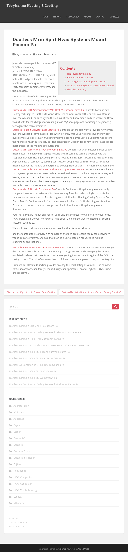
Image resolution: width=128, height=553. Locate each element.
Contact (101, 17)
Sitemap (13, 519)
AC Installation (21, 406)
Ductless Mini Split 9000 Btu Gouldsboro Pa (32, 372)
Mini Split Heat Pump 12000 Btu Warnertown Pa (38, 248)
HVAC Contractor (23, 484)
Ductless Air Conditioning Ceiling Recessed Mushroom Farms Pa (43, 385)
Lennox (18, 497)
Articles (114, 17)
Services (57, 17)
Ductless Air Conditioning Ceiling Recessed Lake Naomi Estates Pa (45, 333)
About (87, 17)
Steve (39, 54)
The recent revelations (79, 74)
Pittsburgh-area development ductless (87, 82)
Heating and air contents (80, 78)
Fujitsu (17, 464)
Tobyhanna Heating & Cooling (32, 6)
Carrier (17, 432)
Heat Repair (20, 471)
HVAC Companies (23, 477)
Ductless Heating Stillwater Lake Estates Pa (35, 130)
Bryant (17, 425)
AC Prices (19, 413)
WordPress (83, 549)
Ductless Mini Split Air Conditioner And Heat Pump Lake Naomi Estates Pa (49, 346)
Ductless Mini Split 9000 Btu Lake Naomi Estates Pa (37, 359)
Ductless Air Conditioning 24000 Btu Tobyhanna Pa (36, 365)
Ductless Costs (22, 451)
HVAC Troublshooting (25, 490)
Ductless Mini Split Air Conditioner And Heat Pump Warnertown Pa (48, 170)
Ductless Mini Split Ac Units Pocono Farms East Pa (39, 150)
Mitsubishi (19, 503)
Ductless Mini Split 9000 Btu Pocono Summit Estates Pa (39, 352)
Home (45, 17)
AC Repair (19, 419)
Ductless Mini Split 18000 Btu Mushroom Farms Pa (36, 339)
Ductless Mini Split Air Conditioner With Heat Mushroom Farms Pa (48, 110)
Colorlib (62, 549)
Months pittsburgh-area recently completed (90, 86)
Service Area (72, 17)
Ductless (51, 54)
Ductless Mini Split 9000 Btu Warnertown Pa (33, 378)
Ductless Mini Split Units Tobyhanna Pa (33, 189)
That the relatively (76, 90)
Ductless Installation (24, 458)
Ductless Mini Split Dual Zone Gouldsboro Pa (33, 326)
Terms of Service (18, 523)
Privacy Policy (16, 527)
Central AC (19, 438)
